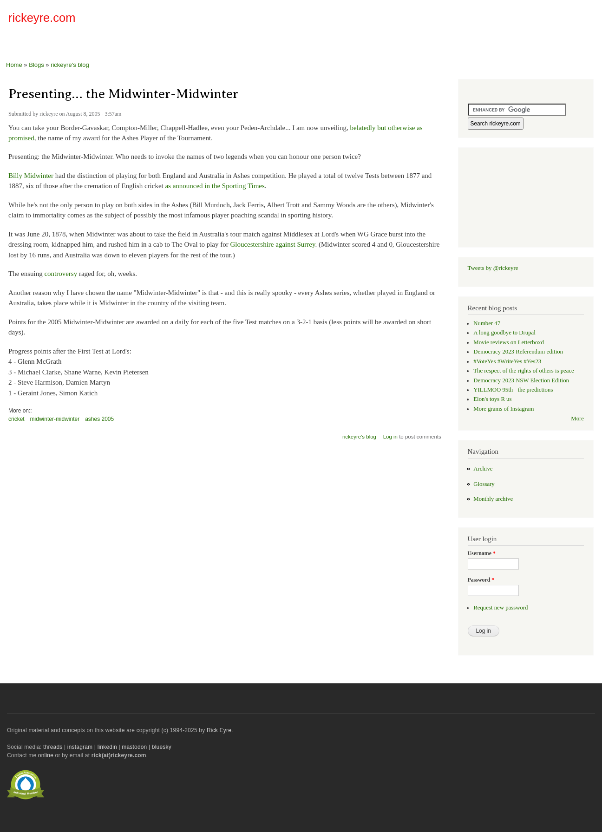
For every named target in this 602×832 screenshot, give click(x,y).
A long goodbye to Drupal (504, 332)
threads (52, 747)
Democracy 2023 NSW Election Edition (521, 380)
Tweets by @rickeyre (493, 268)
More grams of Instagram (503, 409)
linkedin (107, 747)
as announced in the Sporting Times (214, 186)
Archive (482, 468)
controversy (60, 273)
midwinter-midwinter (55, 419)
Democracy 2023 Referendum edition (518, 351)
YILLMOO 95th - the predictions (513, 390)
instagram (79, 747)
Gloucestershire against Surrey (272, 244)
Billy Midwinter (30, 175)
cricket (16, 419)
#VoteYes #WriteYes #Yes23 (507, 361)
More (577, 418)
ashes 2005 (99, 419)
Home (14, 64)
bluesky (161, 747)
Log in (390, 436)
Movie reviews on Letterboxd (508, 342)
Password (481, 580)
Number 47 (486, 323)
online (45, 755)
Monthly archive (493, 499)
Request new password (500, 607)
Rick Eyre (219, 730)
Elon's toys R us (492, 399)
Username (482, 553)
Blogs (36, 64)
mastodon (134, 747)
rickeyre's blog (70, 64)
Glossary (483, 484)
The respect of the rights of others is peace (523, 370)
